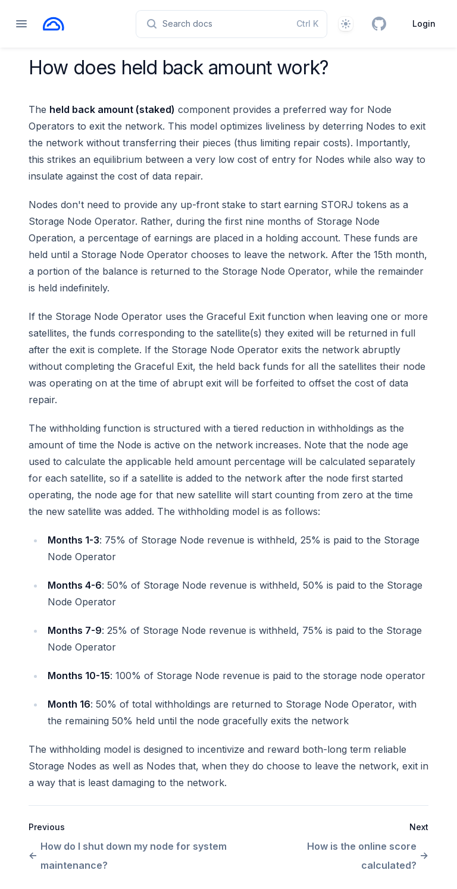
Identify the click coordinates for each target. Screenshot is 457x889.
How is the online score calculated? (367, 855)
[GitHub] (379, 24)
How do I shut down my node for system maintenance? (128, 855)
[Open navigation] (21, 24)
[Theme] (346, 24)
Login (424, 23)
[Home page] (53, 23)
